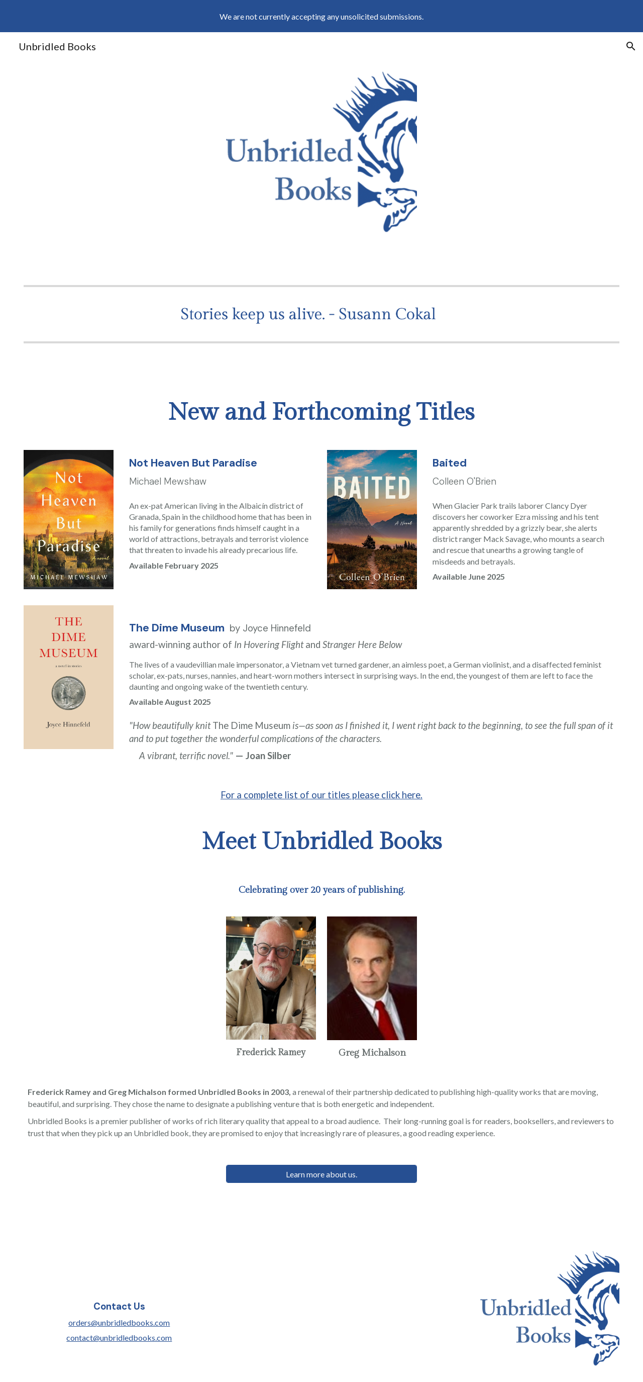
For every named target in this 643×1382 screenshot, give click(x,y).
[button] (631, 46)
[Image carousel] (321, 313)
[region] (321, 16)
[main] (321, 412)
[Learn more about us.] (321, 1174)
